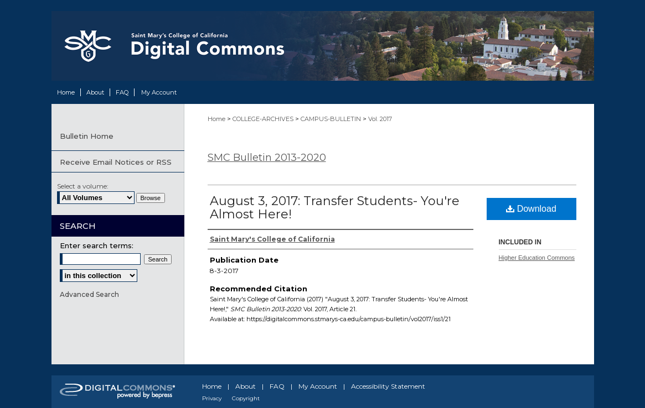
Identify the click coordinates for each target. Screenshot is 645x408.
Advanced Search (89, 294)
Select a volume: (83, 186)
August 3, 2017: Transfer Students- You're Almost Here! (335, 207)
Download (531, 208)
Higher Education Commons (537, 257)
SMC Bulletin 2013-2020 (267, 157)
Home (217, 119)
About (245, 386)
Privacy (211, 398)
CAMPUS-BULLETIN (332, 119)
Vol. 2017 (380, 119)
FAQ (277, 386)
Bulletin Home (86, 136)
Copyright (246, 398)
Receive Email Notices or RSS (116, 162)
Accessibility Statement (388, 386)
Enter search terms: (96, 245)
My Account (317, 386)
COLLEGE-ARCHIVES (264, 119)
